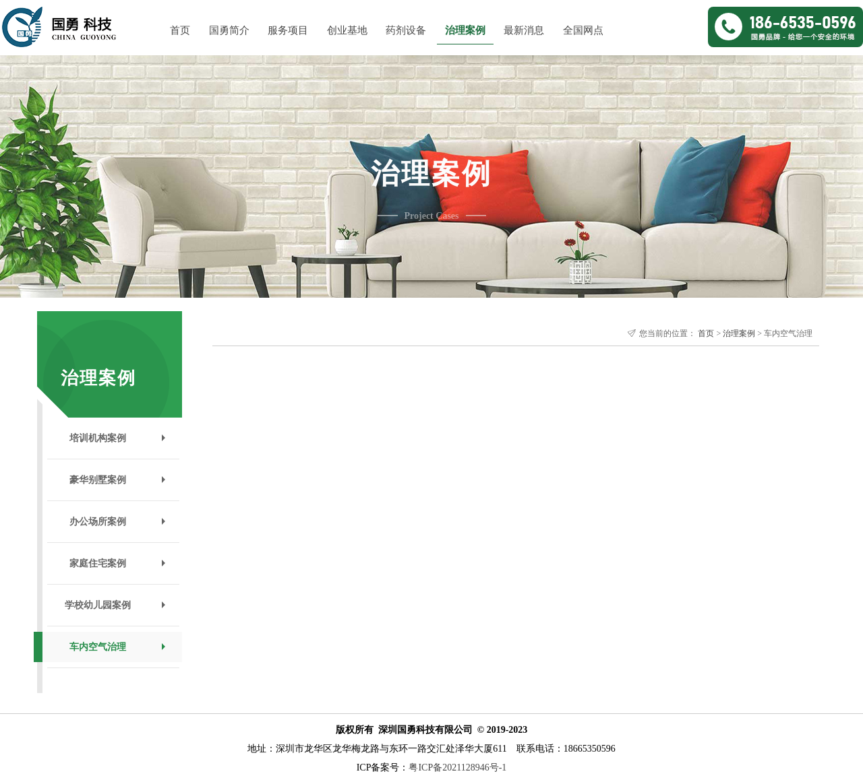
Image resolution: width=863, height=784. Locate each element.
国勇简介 (229, 30)
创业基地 (347, 30)
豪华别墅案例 (97, 480)
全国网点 (583, 30)
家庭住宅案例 (97, 563)
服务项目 (288, 30)
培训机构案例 (97, 438)
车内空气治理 (97, 647)
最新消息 (524, 30)
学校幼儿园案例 (98, 605)
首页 (180, 30)
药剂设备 (406, 30)
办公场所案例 (97, 522)
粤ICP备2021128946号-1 (457, 767)
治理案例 (465, 30)
